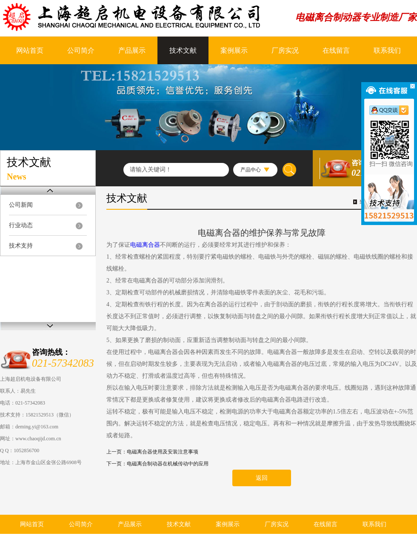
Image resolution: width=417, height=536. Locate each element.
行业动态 (21, 225)
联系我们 (387, 50)
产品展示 (132, 50)
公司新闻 (21, 205)
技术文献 (183, 50)
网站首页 (29, 50)
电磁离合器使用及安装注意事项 (162, 452)
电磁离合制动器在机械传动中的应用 (167, 464)
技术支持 (21, 245)
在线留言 (336, 50)
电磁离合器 (145, 245)
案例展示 (234, 50)
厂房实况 (285, 50)
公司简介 (80, 50)
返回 (262, 478)
